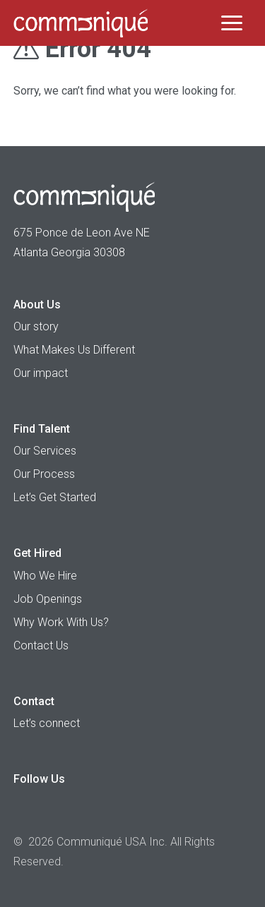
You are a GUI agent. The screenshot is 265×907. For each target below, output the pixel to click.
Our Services (44, 450)
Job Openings (47, 599)
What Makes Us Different (74, 349)
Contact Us (41, 645)
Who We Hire (45, 575)
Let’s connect (46, 723)
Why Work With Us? (61, 622)
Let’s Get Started (54, 497)
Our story (36, 326)
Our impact (40, 373)
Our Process (44, 474)
